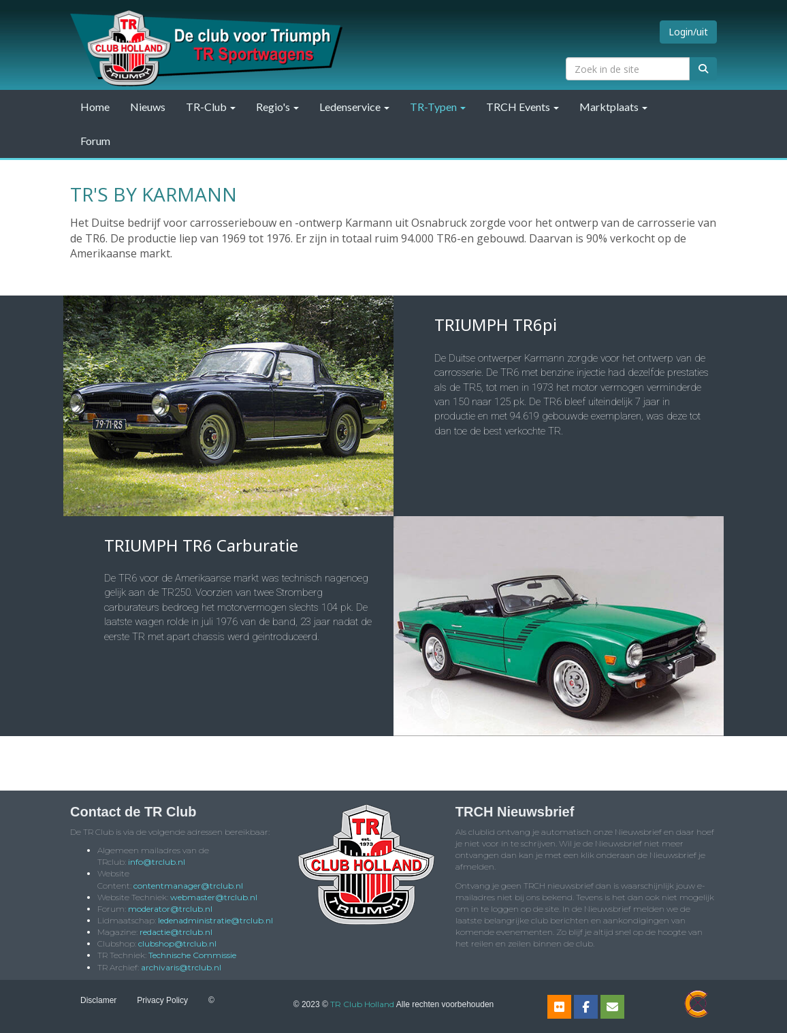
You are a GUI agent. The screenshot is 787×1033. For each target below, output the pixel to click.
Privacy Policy (162, 1000)
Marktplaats (613, 106)
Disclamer (98, 1000)
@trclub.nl (156, 862)
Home (95, 106)
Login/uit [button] (688, 31)
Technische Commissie (192, 955)
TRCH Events (522, 106)
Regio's (277, 106)
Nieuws (147, 106)
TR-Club (211, 106)
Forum (95, 140)
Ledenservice (354, 106)
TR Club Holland (362, 1004)
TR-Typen (438, 106)
